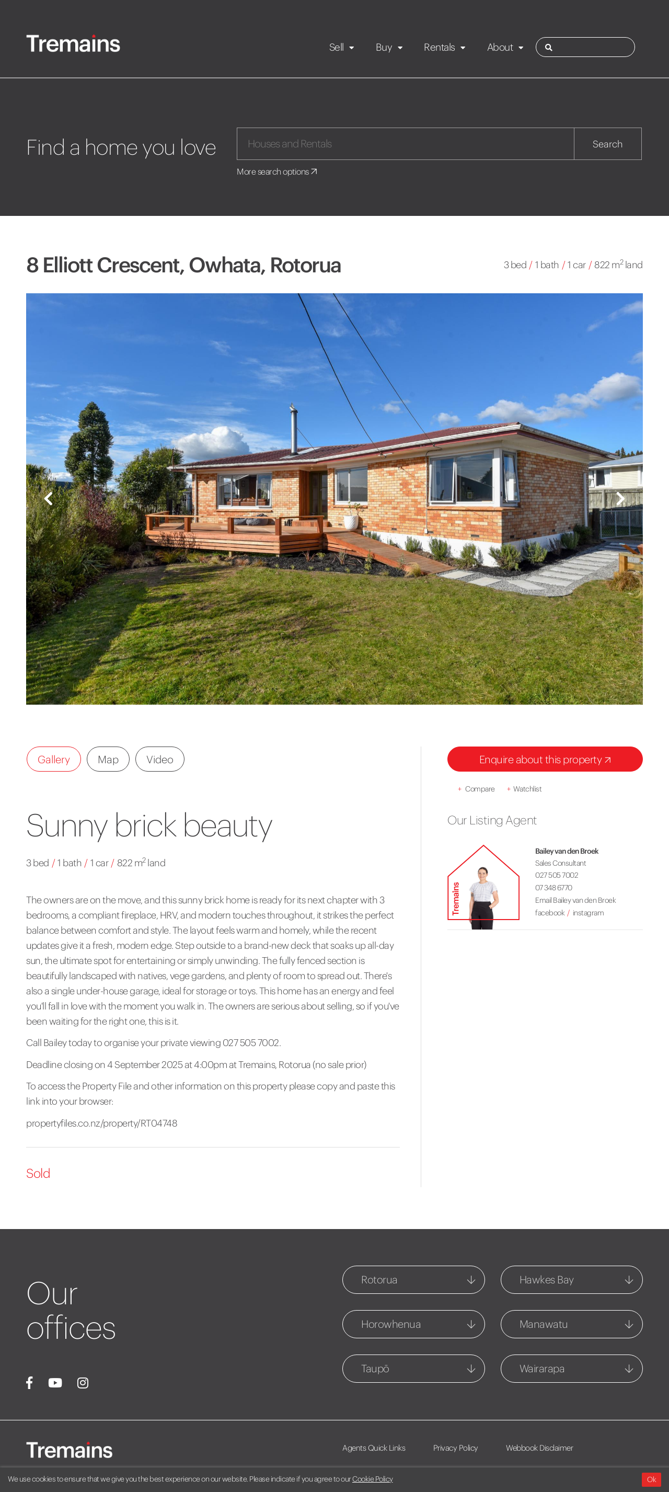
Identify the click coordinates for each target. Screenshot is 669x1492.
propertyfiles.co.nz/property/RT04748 (101, 1123)
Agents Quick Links (373, 1448)
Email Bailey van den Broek (575, 900)
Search (608, 144)
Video (160, 759)
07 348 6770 (553, 887)
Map (108, 759)
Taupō (375, 1368)
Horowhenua (391, 1323)
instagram (588, 912)
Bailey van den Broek (566, 851)
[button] (48, 498)
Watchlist (524, 789)
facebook (549, 912)
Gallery (54, 759)
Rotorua (379, 1279)
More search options (278, 171)
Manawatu (544, 1323)
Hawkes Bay (547, 1279)
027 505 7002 (556, 875)
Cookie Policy (372, 1479)
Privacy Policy (455, 1448)
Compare (476, 789)
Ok (651, 1479)
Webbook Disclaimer (539, 1448)
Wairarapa (542, 1368)
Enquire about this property (547, 760)
